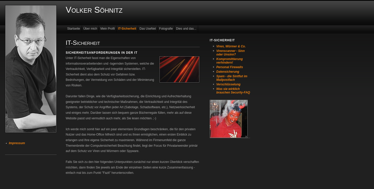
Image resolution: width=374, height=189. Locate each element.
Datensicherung (227, 71)
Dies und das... (186, 28)
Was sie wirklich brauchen (228, 90)
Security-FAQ (240, 92)
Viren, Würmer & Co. (231, 46)
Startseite (73, 28)
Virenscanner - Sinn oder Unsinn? (230, 52)
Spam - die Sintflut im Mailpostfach (231, 78)
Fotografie (166, 28)
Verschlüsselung (228, 84)
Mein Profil (107, 28)
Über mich (90, 28)
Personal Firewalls (229, 67)
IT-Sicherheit (127, 28)
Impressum (17, 143)
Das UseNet (147, 28)
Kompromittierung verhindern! (229, 60)
